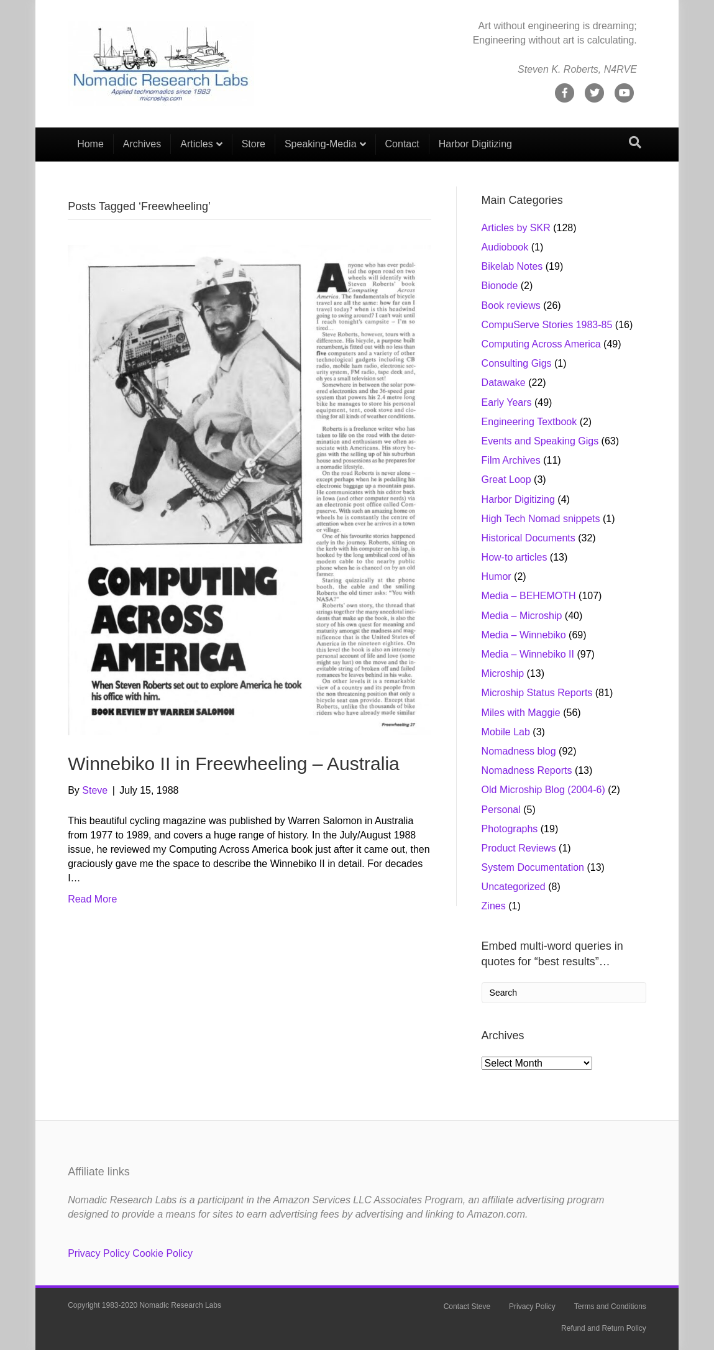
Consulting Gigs (517, 363)
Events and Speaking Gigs (540, 441)
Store (253, 144)
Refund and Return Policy (603, 1328)
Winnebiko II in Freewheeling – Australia (234, 763)
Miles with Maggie (521, 712)
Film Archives (511, 460)
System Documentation (533, 867)
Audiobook (505, 247)
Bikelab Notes (512, 266)
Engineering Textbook (529, 421)
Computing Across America (541, 344)
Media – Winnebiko (524, 635)
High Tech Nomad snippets (541, 518)
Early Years (507, 402)
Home (90, 144)
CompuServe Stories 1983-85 (547, 324)
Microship (503, 673)
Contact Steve (467, 1306)
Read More (92, 899)
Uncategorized (514, 886)
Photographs (510, 829)
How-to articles (514, 557)
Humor (496, 576)
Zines (494, 906)
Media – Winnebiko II (528, 654)
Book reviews (511, 305)
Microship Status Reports (537, 692)
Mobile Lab (506, 732)
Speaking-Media (321, 144)
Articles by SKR (516, 228)
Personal (501, 809)
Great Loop (506, 479)
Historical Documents (528, 538)
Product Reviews (519, 848)
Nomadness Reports (527, 770)
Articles (196, 144)
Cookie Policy (162, 1253)
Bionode (500, 285)
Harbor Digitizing (475, 144)
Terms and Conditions (610, 1306)
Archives (142, 144)
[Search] (635, 142)
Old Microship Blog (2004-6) (543, 789)
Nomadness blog (519, 751)
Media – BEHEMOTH (529, 595)
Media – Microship (522, 615)
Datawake (504, 382)
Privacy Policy (99, 1253)
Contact (402, 144)
